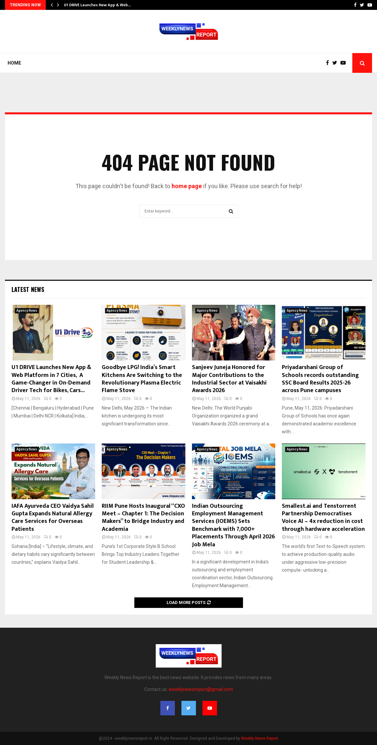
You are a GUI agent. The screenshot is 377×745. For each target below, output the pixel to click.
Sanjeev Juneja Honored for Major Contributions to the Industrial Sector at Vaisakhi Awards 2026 (229, 378)
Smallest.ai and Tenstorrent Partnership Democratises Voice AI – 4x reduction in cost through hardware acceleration (323, 517)
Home (14, 63)
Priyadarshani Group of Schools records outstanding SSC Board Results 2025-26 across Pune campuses (320, 378)
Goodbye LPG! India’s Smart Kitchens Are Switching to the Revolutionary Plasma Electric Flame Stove (142, 378)
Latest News (28, 289)
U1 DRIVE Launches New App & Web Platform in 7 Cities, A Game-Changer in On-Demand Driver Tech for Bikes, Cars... (51, 378)
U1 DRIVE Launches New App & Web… (97, 5)
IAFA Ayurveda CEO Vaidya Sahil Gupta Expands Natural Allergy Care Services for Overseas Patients (53, 517)
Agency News (26, 310)
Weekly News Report (259, 738)
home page (187, 186)
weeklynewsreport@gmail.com (201, 689)
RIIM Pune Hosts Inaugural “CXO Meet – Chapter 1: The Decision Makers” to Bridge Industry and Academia (143, 517)
